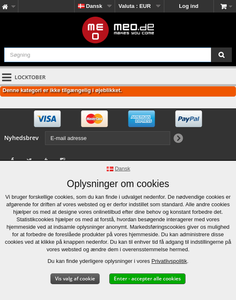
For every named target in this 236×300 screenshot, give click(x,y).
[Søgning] (221, 55)
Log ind (188, 6)
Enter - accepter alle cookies (147, 278)
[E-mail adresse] (107, 138)
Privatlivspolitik (169, 261)
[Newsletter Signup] (178, 139)
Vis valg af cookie (75, 278)
